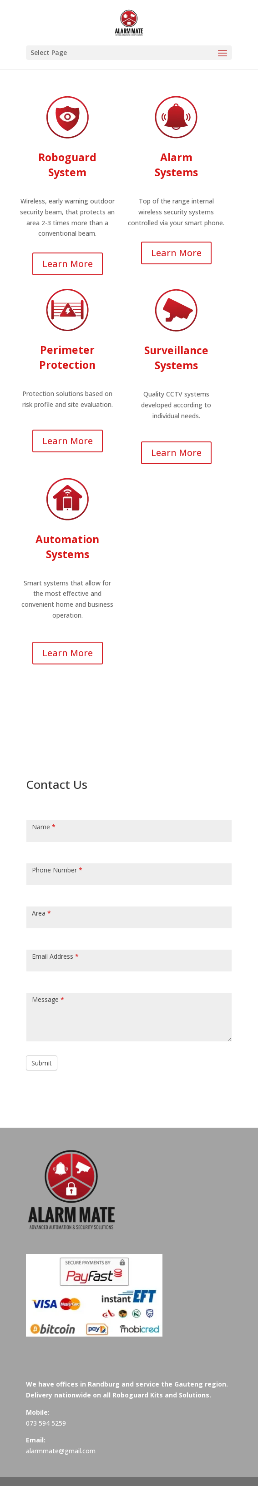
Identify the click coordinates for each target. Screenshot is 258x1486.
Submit (41, 1063)
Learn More (67, 264)
